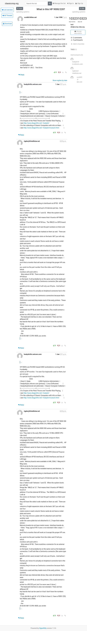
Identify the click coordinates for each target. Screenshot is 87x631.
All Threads (7, 15)
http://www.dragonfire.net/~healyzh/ (36, 123)
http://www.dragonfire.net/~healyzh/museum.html (41, 128)
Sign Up (79, 3)
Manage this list (59, 3)
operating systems (22, 12)
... (21, 92)
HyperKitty (43, 628)
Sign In (70, 3)
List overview (7, 10)
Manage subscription (78, 32)
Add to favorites (77, 44)
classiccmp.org (11, 3)
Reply (21, 75)
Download (7, 24)
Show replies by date (60, 80)
